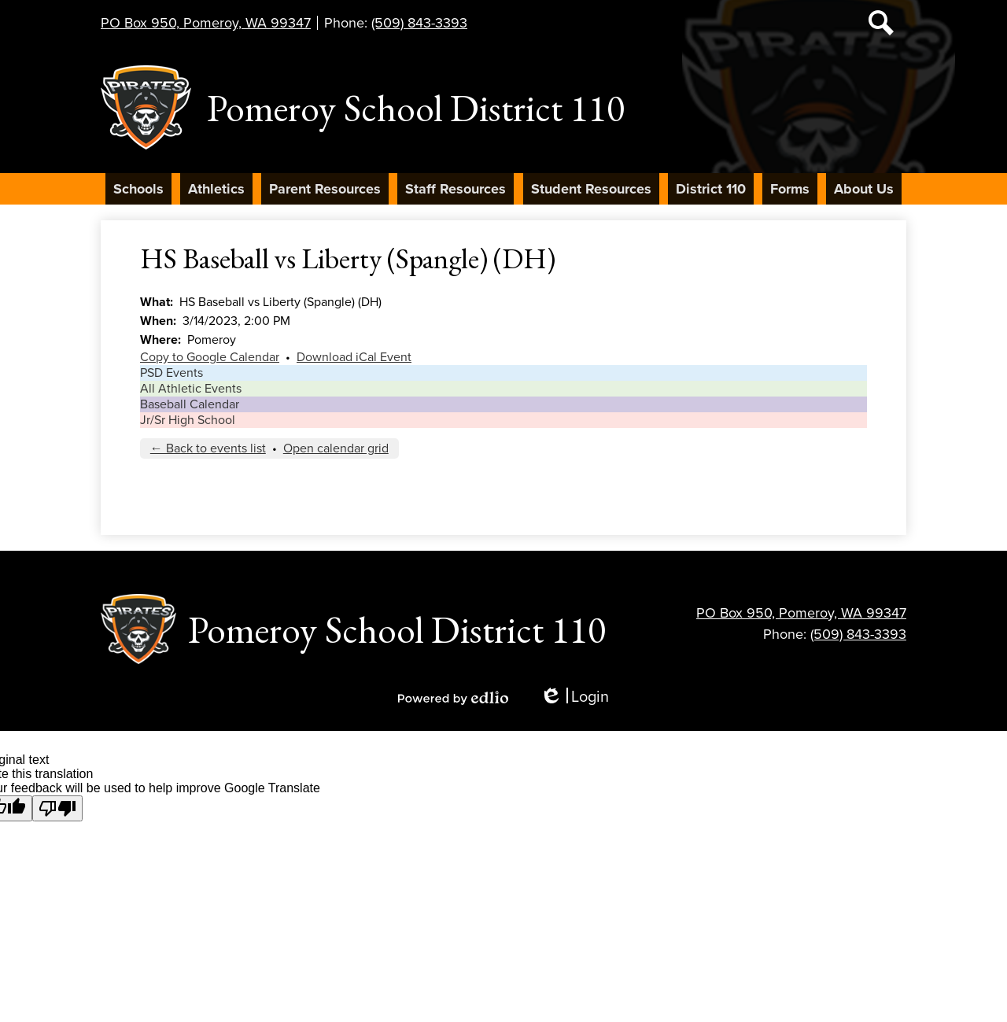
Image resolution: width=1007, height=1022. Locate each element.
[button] (138, 189)
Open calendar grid (336, 448)
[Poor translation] (57, 808)
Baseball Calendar (189, 404)
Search (881, 26)
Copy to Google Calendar (209, 357)
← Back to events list (208, 448)
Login (574, 697)
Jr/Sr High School (187, 420)
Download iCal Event (354, 357)
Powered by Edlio (453, 698)
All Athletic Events (191, 389)
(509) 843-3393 (419, 22)
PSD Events (171, 373)
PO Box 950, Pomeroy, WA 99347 (206, 22)
